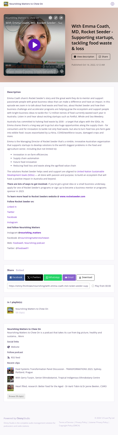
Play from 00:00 (101, 285)
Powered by (17, 418)
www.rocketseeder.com (72, 196)
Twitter (10, 211)
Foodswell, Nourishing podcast (29, 242)
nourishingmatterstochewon (34, 237)
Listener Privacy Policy (98, 422)
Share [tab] (10, 270)
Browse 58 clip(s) (16, 396)
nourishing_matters (30, 232)
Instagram (12, 222)
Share (103, 56)
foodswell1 (23, 248)
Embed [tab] (20, 270)
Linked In (12, 206)
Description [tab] (14, 92)
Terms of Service (66, 422)
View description (84, 56)
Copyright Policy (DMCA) (69, 425)
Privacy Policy (81, 422)
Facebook (12, 217)
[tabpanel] (59, 175)
